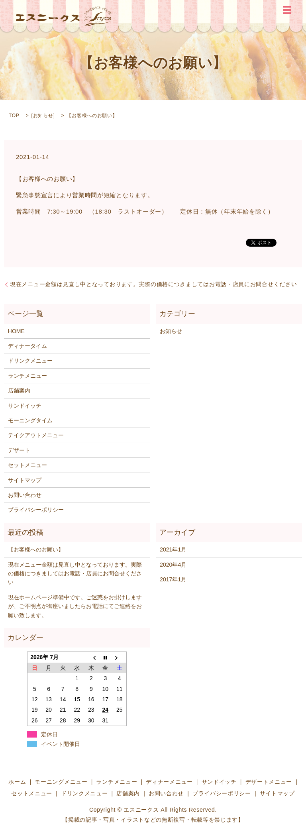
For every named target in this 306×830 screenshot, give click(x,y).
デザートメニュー (268, 782)
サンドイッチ (24, 405)
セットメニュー (27, 465)
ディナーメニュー (169, 782)
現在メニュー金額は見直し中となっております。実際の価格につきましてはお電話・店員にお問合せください (153, 284)
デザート (19, 450)
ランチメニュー (27, 376)
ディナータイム (27, 346)
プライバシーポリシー (36, 509)
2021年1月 (173, 549)
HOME (16, 331)
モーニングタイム (30, 420)
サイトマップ (24, 480)
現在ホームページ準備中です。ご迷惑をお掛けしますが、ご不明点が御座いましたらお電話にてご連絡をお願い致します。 (75, 606)
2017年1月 (173, 579)
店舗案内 (19, 390)
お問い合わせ (24, 495)
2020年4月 (173, 564)
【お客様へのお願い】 (36, 549)
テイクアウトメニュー (36, 435)
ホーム (17, 782)
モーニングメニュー (61, 782)
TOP (14, 115)
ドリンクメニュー (30, 360)
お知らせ (43, 115)
